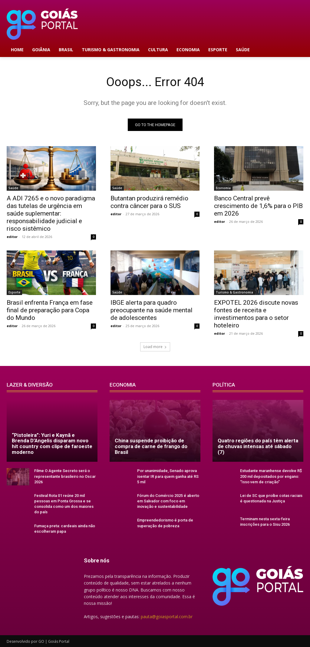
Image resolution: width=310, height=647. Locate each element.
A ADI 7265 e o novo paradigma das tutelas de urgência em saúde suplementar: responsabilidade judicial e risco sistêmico (51, 213)
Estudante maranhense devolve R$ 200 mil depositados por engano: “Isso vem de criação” (271, 476)
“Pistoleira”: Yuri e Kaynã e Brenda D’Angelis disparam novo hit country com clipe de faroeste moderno (52, 443)
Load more (155, 346)
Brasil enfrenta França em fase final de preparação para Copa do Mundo (50, 310)
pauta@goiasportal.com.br (167, 616)
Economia (223, 188)
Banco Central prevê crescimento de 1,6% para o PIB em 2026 (258, 206)
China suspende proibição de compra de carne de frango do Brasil (151, 446)
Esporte (14, 292)
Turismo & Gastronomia (234, 292)
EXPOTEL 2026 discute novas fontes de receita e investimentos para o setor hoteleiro (256, 314)
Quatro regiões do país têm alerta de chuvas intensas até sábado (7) (258, 446)
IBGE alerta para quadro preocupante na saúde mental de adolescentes (151, 310)
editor (12, 236)
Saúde (13, 188)
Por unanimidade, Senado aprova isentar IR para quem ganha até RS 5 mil (168, 476)
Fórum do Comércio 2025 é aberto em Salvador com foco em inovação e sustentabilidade (168, 501)
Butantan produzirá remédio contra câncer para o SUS (149, 202)
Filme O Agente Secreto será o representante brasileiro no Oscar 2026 (65, 476)
